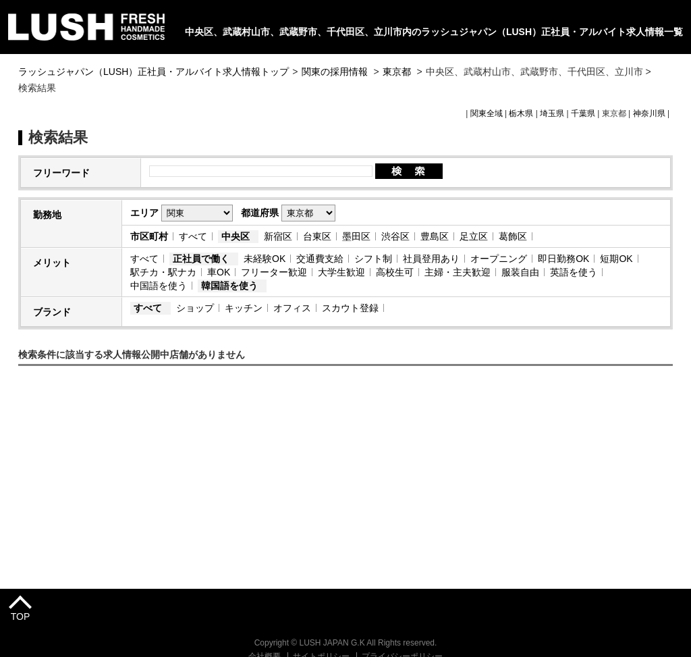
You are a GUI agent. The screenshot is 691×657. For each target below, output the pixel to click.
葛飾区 (513, 236)
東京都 (397, 71)
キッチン (243, 308)
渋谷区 (395, 236)
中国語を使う (158, 285)
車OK (218, 272)
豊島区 (434, 236)
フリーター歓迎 (274, 272)
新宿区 (278, 236)
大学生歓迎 (341, 272)
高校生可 (395, 272)
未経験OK (264, 258)
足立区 (474, 236)
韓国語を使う (229, 285)
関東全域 (486, 113)
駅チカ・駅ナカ (163, 272)
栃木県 (521, 113)
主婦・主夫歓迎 (457, 272)
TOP (20, 616)
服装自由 (520, 272)
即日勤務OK (563, 258)
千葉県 (583, 113)
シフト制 (373, 258)
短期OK (616, 258)
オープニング (498, 258)
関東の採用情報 (336, 71)
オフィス (292, 308)
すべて (193, 236)
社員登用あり (431, 258)
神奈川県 (649, 113)
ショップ (195, 308)
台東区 (317, 236)
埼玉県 (552, 113)
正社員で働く (201, 258)
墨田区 (356, 236)
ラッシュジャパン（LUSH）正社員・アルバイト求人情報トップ (153, 71)
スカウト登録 (350, 308)
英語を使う (573, 272)
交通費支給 (319, 258)
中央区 (235, 236)
